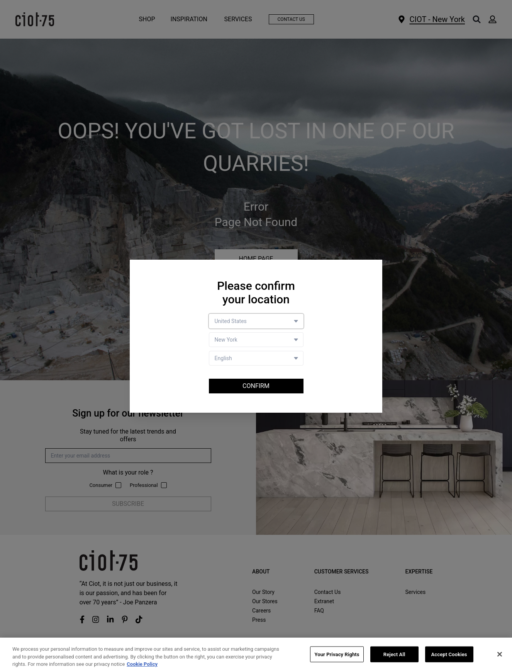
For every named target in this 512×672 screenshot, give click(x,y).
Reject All (394, 654)
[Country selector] (256, 321)
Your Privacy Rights (336, 654)
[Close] (499, 654)
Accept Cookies (449, 654)
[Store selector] (256, 339)
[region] (256, 655)
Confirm (256, 386)
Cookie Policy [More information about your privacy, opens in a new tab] (142, 664)
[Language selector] (256, 358)
